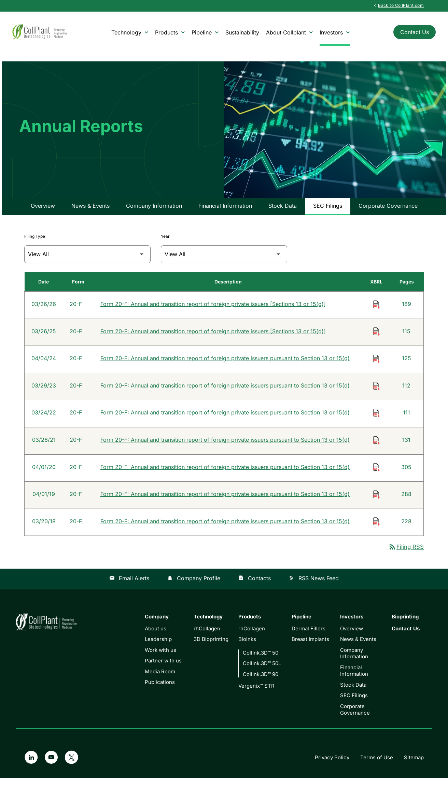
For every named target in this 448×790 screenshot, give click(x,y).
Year (165, 246)
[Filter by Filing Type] (87, 264)
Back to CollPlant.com (398, 5)
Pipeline (205, 32)
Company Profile (193, 590)
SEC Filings (327, 216)
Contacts (254, 590)
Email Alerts (129, 590)
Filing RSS (406, 559)
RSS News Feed (314, 590)
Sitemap (414, 769)
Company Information (154, 216)
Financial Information (225, 216)
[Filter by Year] (224, 264)
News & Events (90, 216)
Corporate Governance (388, 216)
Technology (129, 32)
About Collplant (289, 32)
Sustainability (242, 32)
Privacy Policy (332, 769)
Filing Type (34, 246)
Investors (335, 32)
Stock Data (282, 216)
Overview (43, 216)
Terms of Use (376, 769)
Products (170, 32)
